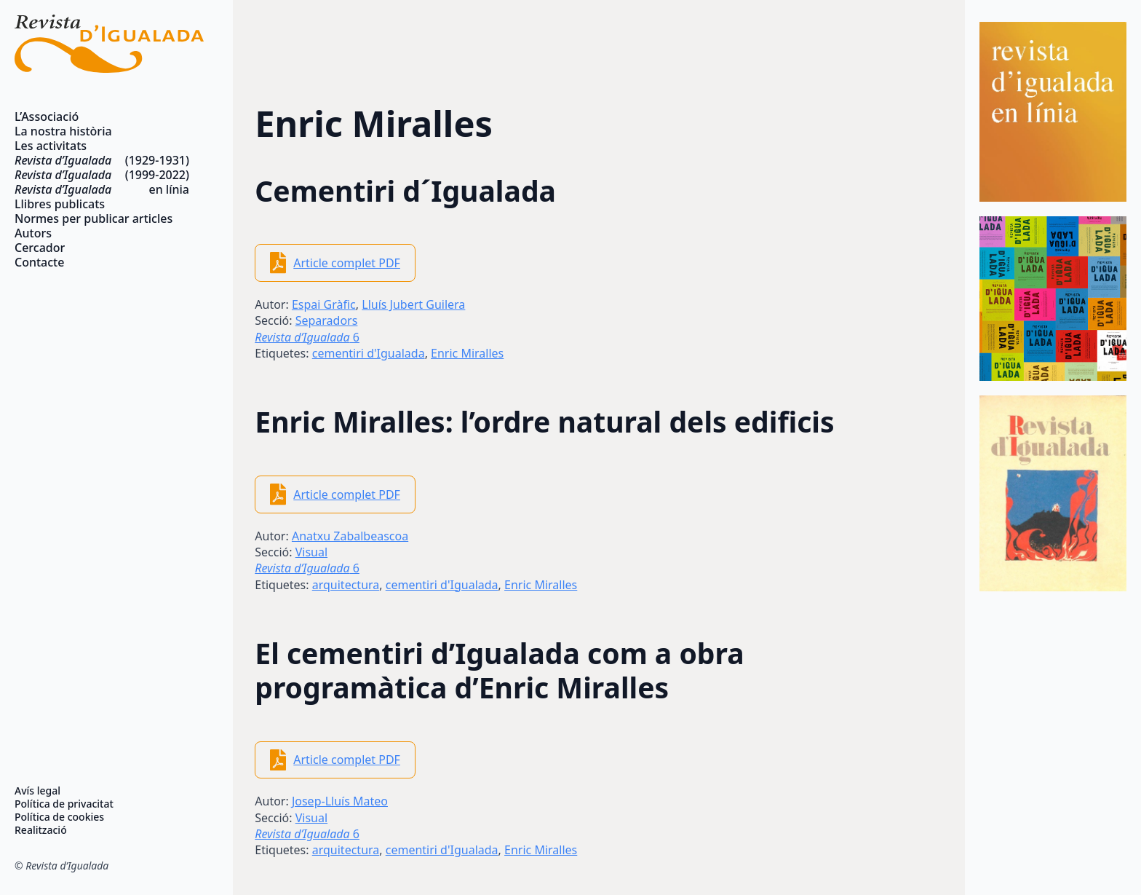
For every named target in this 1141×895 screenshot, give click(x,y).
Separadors (326, 320)
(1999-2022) (102, 174)
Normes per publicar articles (93, 218)
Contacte (39, 262)
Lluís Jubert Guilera (413, 304)
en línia (102, 189)
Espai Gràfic (324, 304)
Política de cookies (59, 817)
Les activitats (51, 145)
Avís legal (37, 790)
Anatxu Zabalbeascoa (350, 536)
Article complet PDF (346, 263)
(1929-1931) (102, 160)
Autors (33, 233)
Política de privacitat (64, 804)
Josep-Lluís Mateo (340, 801)
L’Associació (47, 116)
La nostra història (63, 131)
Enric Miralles (467, 353)
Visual (311, 552)
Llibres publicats (60, 204)
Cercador (40, 247)
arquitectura (346, 585)
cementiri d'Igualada (368, 353)
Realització (41, 830)
